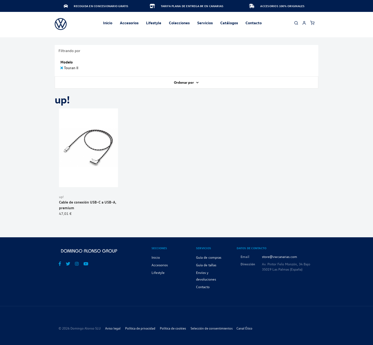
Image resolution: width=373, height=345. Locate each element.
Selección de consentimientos (212, 328)
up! (61, 197)
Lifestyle (153, 22)
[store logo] (61, 24)
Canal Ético (244, 328)
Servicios (205, 22)
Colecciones (179, 22)
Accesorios (160, 265)
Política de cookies (173, 328)
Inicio (107, 22)
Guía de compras (208, 257)
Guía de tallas (206, 265)
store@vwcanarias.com (279, 256)
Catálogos (229, 22)
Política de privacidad (140, 328)
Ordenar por (184, 82)
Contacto (253, 22)
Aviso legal (113, 328)
